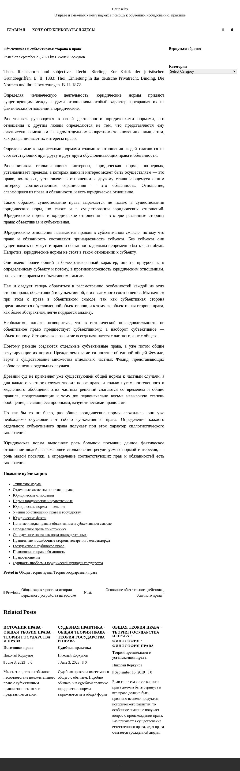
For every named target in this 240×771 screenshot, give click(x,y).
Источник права (22, 627)
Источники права (18, 648)
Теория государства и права (75, 572)
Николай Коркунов (70, 57)
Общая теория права (35, 572)
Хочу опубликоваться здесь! (63, 30)
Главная (16, 30)
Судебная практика (80, 627)
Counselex (120, 9)
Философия (126, 641)
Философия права (133, 646)
